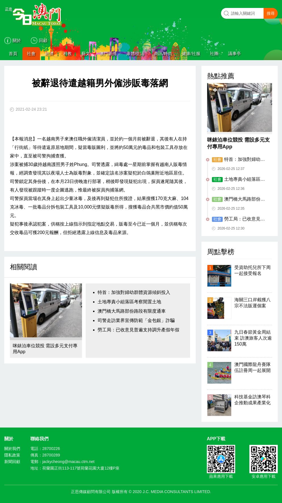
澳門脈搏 (108, 53)
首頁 (13, 53)
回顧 (43, 40)
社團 (214, 53)
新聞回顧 (12, 461)
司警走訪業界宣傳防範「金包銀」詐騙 (136, 320)
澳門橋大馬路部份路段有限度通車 (132, 311)
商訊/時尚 (163, 53)
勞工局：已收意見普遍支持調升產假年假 (138, 329)
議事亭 (234, 53)
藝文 (85, 53)
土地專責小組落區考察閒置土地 (129, 301)
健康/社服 (191, 53)
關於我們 (12, 448)
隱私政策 (12, 455)
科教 (67, 53)
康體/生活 (135, 53)
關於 (16, 40)
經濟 (49, 53)
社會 (31, 53)
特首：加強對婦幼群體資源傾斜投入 (134, 292)
